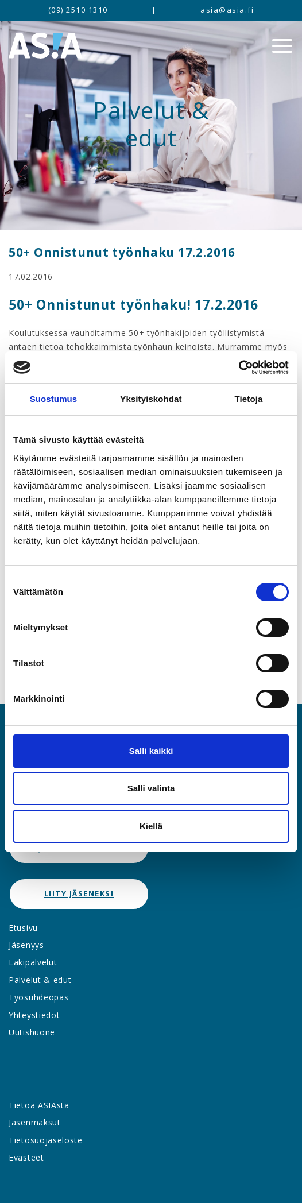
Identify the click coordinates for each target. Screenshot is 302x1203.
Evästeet (26, 1157)
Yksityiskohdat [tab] (150, 399)
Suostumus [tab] (54, 399)
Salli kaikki (151, 751)
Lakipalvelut (33, 962)
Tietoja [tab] (249, 399)
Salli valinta (151, 788)
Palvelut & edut (40, 979)
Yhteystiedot (34, 1014)
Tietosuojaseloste (46, 1140)
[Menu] (282, 45)
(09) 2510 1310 (78, 10)
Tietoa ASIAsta (39, 1105)
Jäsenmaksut (35, 1122)
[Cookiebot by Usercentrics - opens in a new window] (238, 367)
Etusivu (23, 927)
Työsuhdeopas (38, 997)
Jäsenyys (26, 944)
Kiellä (151, 826)
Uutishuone (32, 1032)
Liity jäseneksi (79, 893)
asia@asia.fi (227, 10)
